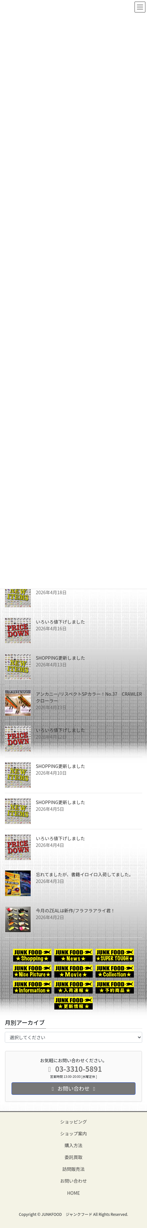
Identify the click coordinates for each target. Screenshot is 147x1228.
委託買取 (73, 1157)
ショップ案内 (73, 1133)
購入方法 (73, 1145)
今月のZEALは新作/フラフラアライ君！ (75, 910)
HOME (73, 1193)
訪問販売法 (73, 1169)
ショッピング (73, 1121)
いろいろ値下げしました (60, 621)
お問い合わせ (73, 1181)
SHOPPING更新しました (60, 658)
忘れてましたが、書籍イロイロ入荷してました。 (84, 874)
